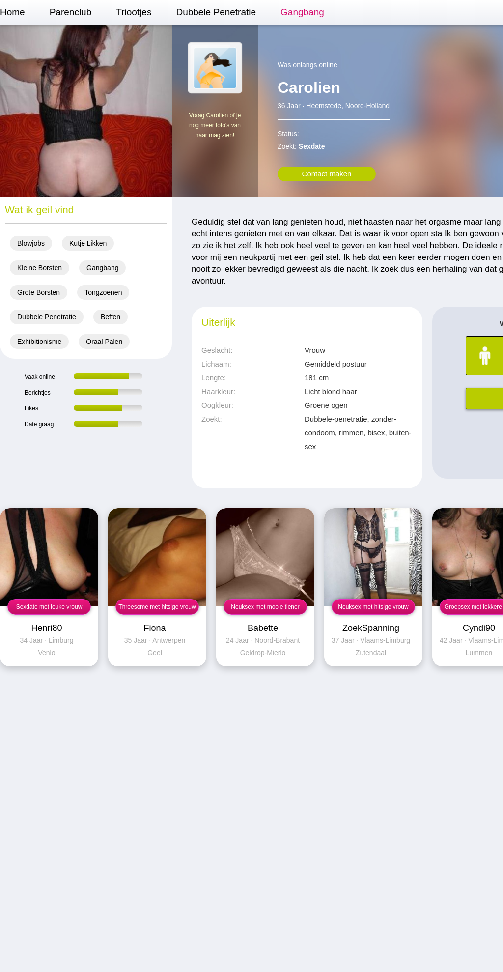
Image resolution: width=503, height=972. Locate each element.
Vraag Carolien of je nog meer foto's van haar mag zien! (215, 125)
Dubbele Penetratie (216, 12)
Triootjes (133, 12)
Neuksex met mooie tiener (265, 606)
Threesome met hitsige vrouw (157, 606)
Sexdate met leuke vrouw (49, 606)
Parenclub (71, 12)
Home (12, 12)
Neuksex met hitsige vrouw (373, 606)
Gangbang (302, 12)
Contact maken (327, 174)
